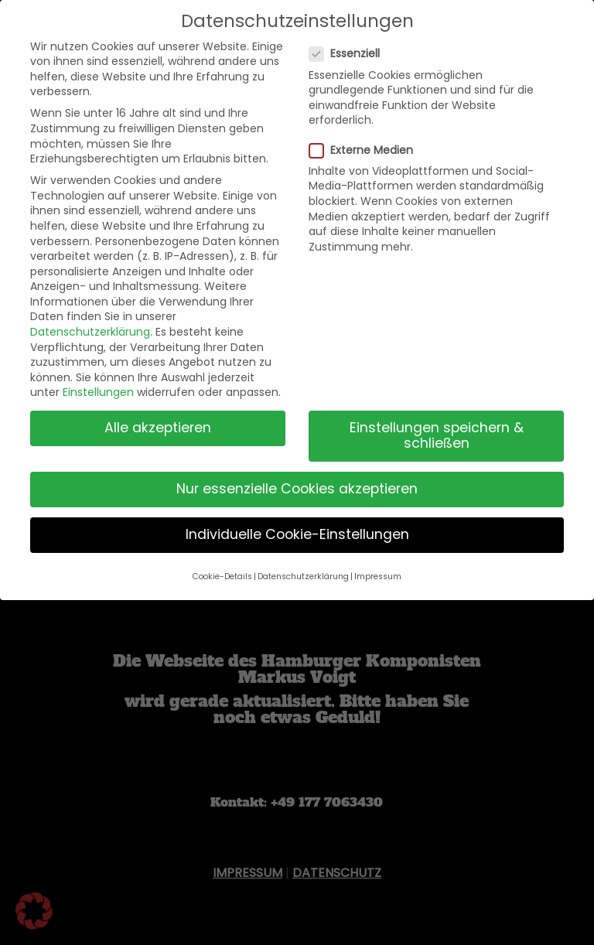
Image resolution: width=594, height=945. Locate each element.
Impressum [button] (377, 576)
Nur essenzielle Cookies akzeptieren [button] (297, 488)
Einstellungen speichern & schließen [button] (437, 435)
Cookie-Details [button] (222, 576)
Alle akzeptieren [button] (157, 427)
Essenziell (351, 53)
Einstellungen (98, 392)
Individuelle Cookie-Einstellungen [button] (297, 534)
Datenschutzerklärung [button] (303, 576)
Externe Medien (367, 150)
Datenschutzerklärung (90, 331)
